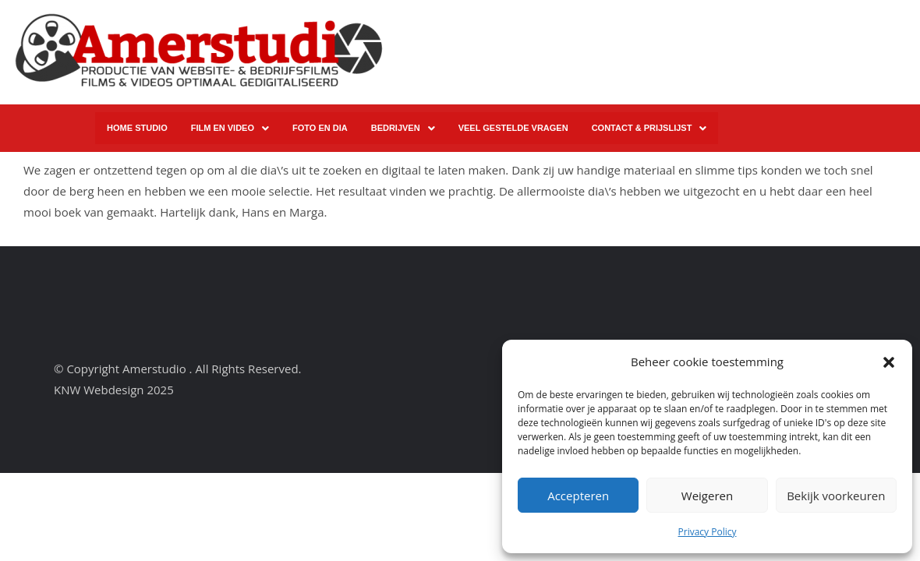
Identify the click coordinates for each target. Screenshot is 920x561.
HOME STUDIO (137, 127)
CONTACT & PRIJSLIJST (649, 128)
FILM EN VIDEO (230, 128)
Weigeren (707, 495)
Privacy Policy (707, 531)
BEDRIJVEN (403, 128)
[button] (889, 362)
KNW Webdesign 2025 (114, 389)
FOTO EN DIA (320, 127)
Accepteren (578, 495)
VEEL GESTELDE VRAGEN (513, 127)
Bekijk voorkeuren (836, 495)
